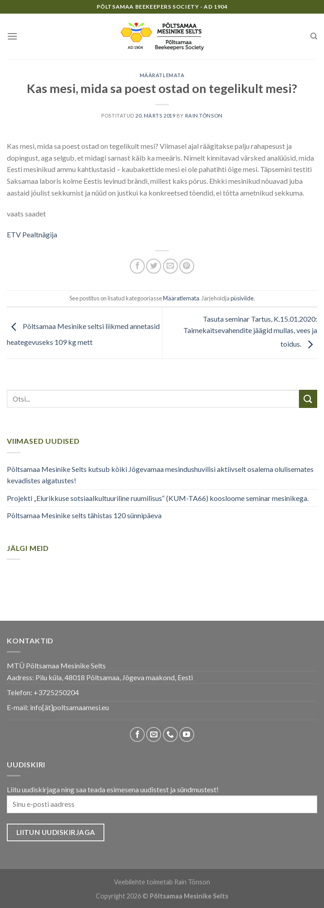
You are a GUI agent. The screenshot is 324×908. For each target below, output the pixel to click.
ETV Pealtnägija (32, 234)
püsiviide (242, 298)
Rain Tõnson (204, 115)
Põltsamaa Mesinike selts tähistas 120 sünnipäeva (84, 515)
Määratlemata (162, 75)
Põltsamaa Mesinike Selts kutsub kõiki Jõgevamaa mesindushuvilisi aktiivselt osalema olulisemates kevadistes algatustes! (160, 475)
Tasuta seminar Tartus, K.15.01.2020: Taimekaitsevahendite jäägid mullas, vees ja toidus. (250, 331)
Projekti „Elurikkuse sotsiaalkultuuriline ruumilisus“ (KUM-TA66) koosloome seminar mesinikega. (158, 498)
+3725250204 (56, 692)
